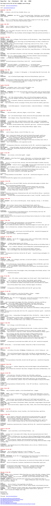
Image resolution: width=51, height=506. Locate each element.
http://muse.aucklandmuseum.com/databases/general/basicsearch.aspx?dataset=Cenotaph (17, 503)
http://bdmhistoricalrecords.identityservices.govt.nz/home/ (11, 499)
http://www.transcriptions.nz (11, 5)
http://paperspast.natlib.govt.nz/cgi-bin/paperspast (10, 498)
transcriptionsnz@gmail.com (9, 7)
